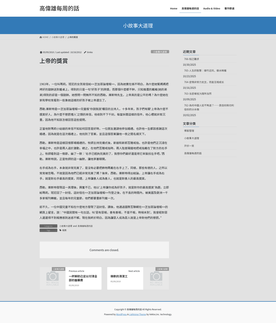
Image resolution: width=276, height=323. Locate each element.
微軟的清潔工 (119, 276)
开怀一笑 (189, 145)
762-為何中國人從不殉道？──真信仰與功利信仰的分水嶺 (209, 107)
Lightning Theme (137, 314)
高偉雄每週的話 (85, 225)
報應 (64, 230)
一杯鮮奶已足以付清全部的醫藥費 (83, 278)
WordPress (121, 314)
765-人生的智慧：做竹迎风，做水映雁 (205, 70)
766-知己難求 (191, 59)
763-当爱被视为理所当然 (198, 93)
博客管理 (189, 130)
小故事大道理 (160, 51)
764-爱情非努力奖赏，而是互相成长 (204, 82)
